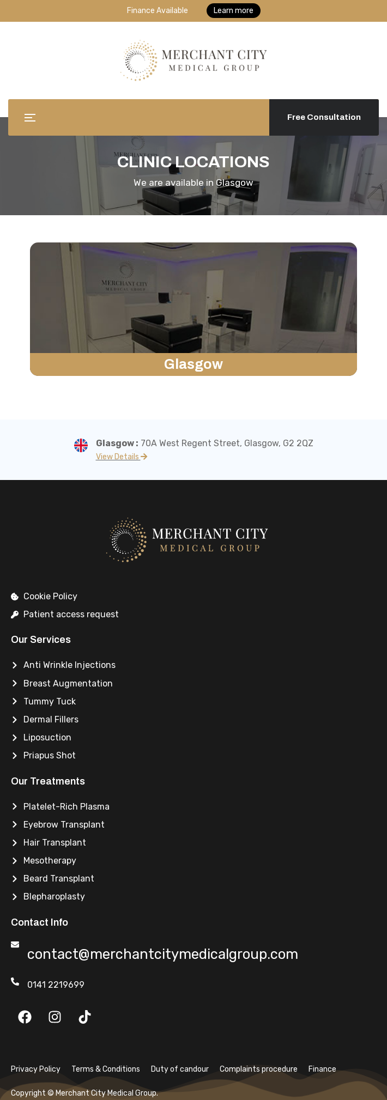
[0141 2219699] (15, 981)
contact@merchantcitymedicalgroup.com (176, 953)
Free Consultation (324, 117)
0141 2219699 (55, 985)
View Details (121, 456)
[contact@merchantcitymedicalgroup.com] (15, 944)
